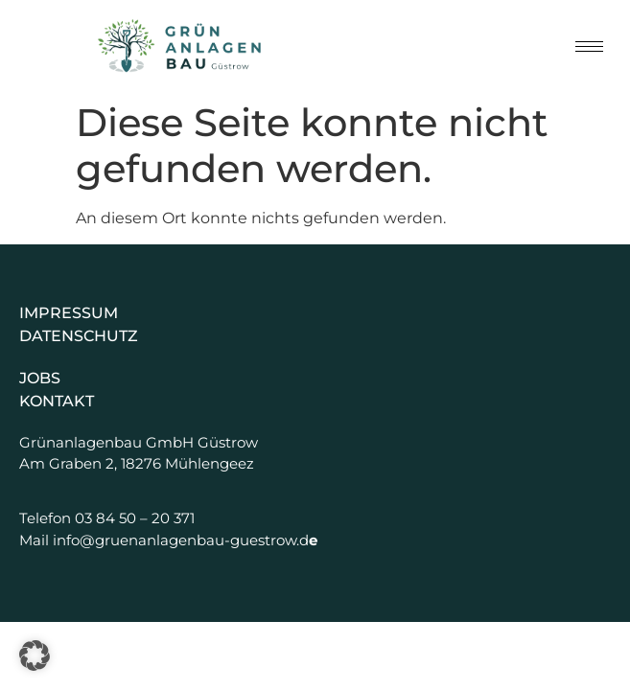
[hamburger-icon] (589, 46)
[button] (34, 655)
